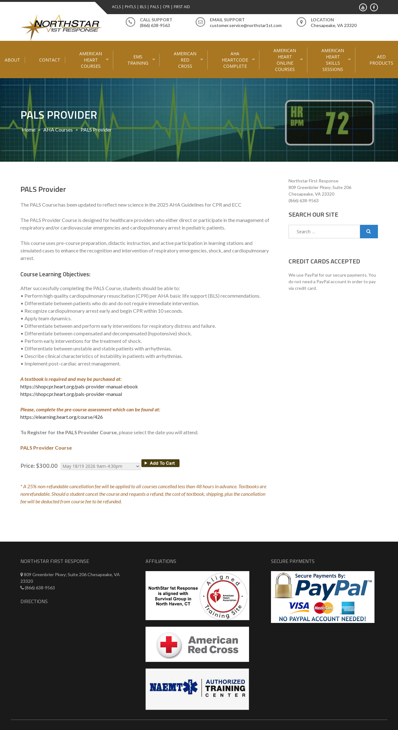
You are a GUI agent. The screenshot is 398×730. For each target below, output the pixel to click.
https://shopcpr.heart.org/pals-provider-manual (71, 394)
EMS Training (137, 60)
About (12, 60)
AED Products (381, 60)
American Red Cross (185, 60)
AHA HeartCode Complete (235, 60)
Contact (49, 60)
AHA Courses (58, 129)
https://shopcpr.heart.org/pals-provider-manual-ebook (79, 386)
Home (28, 129)
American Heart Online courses (284, 59)
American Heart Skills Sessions (332, 59)
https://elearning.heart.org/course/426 (61, 417)
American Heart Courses (90, 60)
